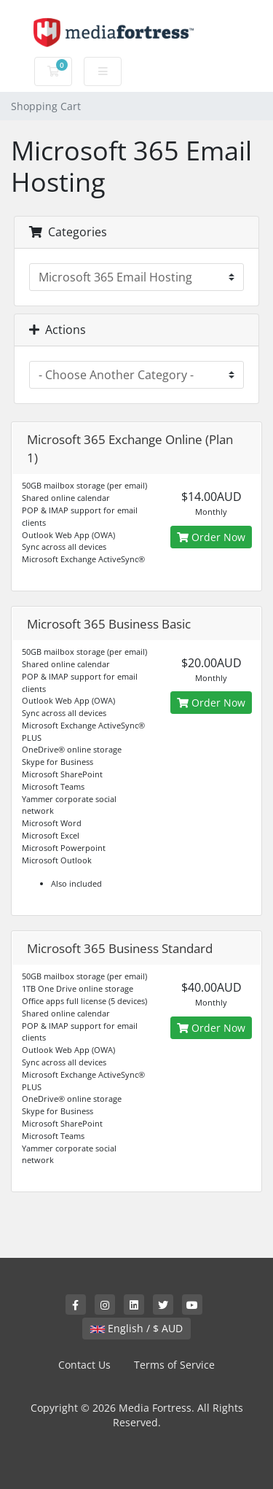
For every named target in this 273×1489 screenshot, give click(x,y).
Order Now (211, 537)
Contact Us (84, 1365)
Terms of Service (174, 1365)
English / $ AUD (136, 1328)
